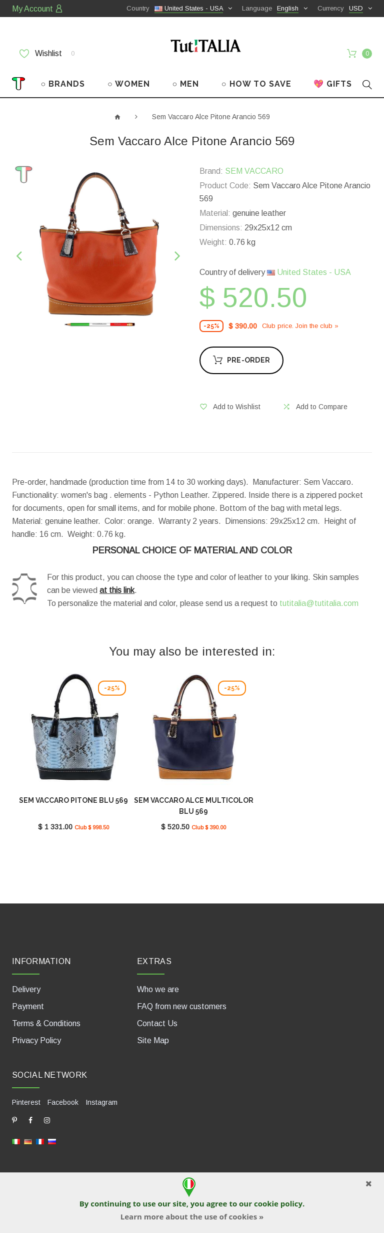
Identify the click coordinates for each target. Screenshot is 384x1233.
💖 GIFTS (333, 84)
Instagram (102, 1102)
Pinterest (26, 1102)
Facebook (63, 1102)
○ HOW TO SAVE (257, 84)
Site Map (153, 1040)
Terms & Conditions (46, 1023)
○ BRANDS (63, 84)
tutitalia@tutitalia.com (319, 603)
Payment (28, 1006)
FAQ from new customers (181, 1006)
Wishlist (47, 54)
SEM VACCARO (254, 171)
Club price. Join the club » (300, 326)
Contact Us (157, 1023)
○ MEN (185, 84)
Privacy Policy (36, 1040)
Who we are (158, 989)
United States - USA (309, 272)
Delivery (26, 989)
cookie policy (278, 1203)
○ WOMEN (129, 84)
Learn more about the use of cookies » (192, 1216)
